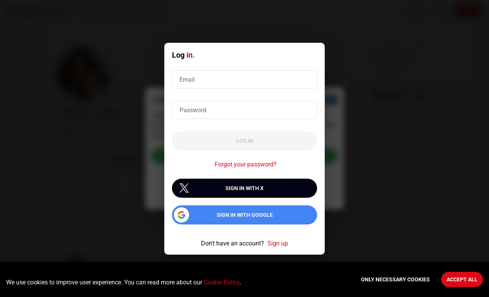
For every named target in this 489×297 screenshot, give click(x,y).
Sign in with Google (245, 215)
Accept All (462, 279)
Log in (244, 141)
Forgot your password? (246, 164)
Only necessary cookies (395, 279)
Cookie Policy (222, 282)
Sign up (277, 243)
